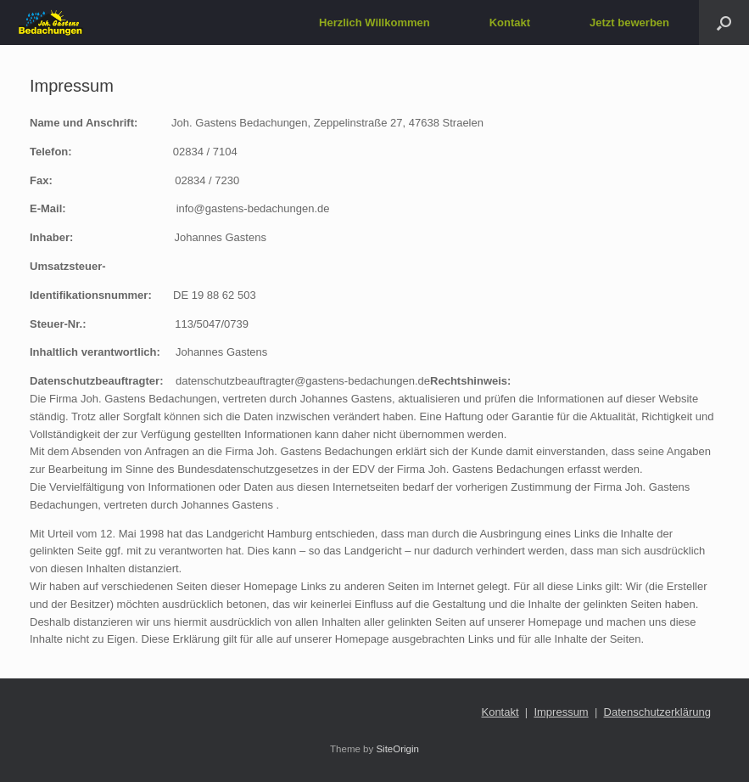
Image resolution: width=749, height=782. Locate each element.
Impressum (561, 712)
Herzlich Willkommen (374, 22)
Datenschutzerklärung (657, 712)
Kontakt (509, 22)
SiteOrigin (397, 749)
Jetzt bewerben (629, 22)
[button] (724, 22)
